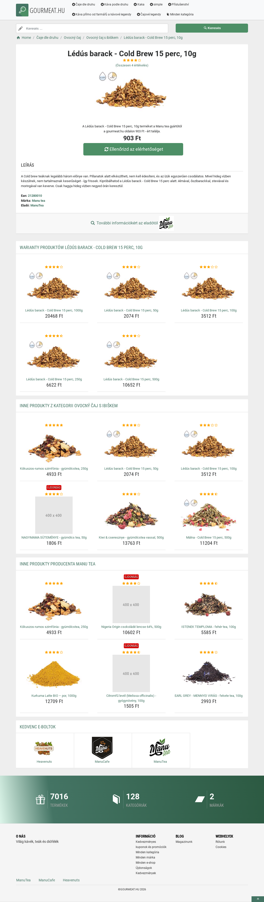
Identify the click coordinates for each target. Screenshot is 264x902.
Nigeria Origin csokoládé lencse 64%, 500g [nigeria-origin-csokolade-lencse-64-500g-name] (131, 627)
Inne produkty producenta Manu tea (57, 563)
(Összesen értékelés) (132, 65)
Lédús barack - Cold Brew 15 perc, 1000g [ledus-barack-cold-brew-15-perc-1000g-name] (54, 310)
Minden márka (145, 857)
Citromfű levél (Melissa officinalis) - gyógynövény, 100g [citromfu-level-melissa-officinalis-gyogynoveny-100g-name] (131, 698)
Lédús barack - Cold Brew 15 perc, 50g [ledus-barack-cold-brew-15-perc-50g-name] (131, 310)
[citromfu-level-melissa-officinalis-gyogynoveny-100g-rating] (131, 652)
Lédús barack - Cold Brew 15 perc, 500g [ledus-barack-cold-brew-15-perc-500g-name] (131, 379)
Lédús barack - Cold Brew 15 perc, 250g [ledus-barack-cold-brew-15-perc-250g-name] (54, 379)
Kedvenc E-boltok (38, 726)
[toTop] (258, 899)
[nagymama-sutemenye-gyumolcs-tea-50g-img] (54, 515)
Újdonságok (144, 868)
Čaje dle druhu (84, 4)
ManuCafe (47, 880)
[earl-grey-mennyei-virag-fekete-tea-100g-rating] (209, 652)
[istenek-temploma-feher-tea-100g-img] (209, 604)
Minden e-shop (145, 862)
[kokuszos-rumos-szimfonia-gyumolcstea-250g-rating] (54, 425)
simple (156, 4)
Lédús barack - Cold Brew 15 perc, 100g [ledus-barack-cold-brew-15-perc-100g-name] (209, 310)
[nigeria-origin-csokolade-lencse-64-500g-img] (131, 604)
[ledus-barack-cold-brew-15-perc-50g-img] (131, 288)
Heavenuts (71, 880)
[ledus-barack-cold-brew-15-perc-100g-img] (209, 288)
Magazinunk (184, 842)
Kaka (139, 4)
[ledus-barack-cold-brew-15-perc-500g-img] (131, 357)
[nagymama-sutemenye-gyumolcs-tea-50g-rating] (54, 494)
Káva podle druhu (115, 4)
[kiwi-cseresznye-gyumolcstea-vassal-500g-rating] (131, 494)
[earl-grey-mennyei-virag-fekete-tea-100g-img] (209, 673)
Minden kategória (180, 14)
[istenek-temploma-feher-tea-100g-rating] (209, 583)
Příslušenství (178, 4)
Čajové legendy (149, 14)
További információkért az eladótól (132, 223)
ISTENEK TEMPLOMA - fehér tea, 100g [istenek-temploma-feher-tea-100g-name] (208, 627)
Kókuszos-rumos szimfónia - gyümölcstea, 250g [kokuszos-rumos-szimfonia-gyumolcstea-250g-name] (54, 468)
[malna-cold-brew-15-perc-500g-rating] (209, 494)
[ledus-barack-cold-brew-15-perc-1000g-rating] (54, 267)
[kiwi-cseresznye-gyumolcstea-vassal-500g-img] (131, 515)
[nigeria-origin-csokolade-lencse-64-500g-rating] (131, 583)
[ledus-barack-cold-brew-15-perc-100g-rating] (209, 267)
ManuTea (37, 205)
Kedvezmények (146, 873)
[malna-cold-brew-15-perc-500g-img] (209, 515)
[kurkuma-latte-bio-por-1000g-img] (54, 673)
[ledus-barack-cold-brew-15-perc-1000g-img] (54, 288)
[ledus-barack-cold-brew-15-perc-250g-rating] (54, 336)
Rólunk (220, 842)
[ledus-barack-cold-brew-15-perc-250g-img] (54, 357)
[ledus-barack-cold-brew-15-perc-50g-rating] (131, 267)
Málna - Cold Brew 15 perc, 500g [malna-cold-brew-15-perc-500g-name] (208, 537)
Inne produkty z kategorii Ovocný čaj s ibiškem (69, 405)
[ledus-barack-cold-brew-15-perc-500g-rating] (131, 336)
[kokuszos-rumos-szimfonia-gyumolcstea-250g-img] (54, 446)
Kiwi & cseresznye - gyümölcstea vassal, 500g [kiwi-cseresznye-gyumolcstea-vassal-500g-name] (131, 537)
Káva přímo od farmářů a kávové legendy (102, 14)
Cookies (221, 847)
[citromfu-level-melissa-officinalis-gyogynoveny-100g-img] (131, 673)
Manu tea (38, 200)
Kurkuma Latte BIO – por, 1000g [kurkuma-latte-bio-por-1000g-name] (53, 696)
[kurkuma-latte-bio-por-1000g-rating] (54, 652)
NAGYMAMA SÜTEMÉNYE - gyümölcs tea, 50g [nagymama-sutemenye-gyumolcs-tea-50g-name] (54, 537)
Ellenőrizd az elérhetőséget (133, 149)
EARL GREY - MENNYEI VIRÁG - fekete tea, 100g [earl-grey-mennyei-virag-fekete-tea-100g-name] (209, 696)
